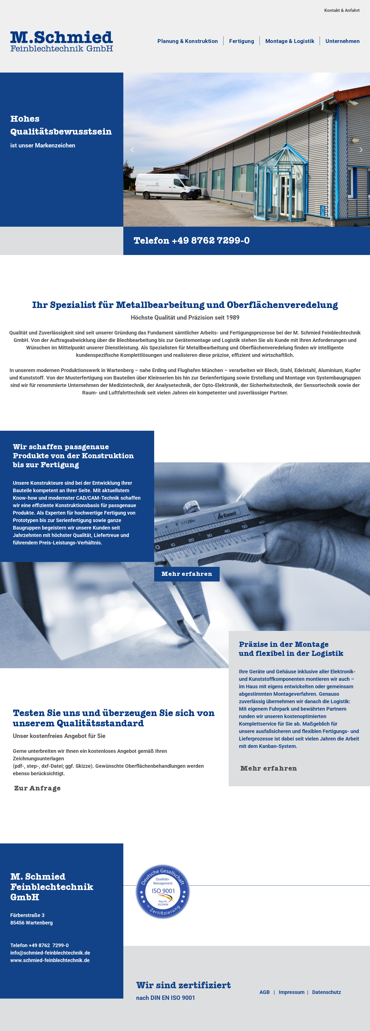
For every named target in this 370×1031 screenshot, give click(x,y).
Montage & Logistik (289, 41)
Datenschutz (326, 992)
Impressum (291, 992)
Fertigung (241, 41)
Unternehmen (343, 41)
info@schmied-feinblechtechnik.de (50, 953)
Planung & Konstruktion (188, 41)
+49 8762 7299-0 (49, 945)
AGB (265, 992)
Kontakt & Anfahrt (342, 10)
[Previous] (132, 149)
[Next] (360, 149)
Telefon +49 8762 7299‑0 (192, 241)
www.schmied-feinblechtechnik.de (50, 960)
